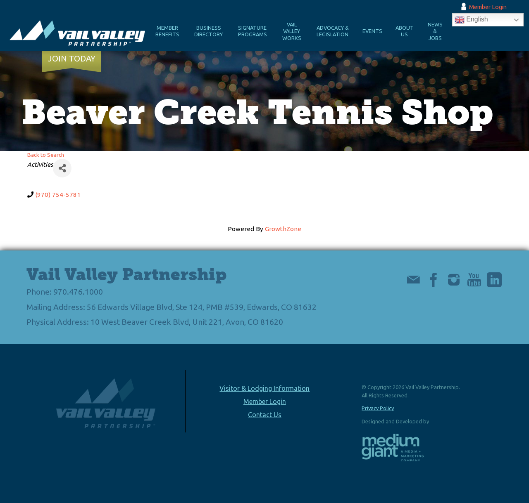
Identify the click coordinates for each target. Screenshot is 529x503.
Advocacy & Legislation (333, 31)
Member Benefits (167, 31)
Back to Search (45, 154)
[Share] (62, 168)
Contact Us (264, 414)
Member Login (488, 7)
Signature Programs (252, 31)
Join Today (71, 58)
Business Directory (208, 31)
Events (372, 31)
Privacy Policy (378, 408)
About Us (405, 31)
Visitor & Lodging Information (264, 388)
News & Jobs (435, 31)
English (471, 20)
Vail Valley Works (291, 31)
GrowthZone (283, 228)
